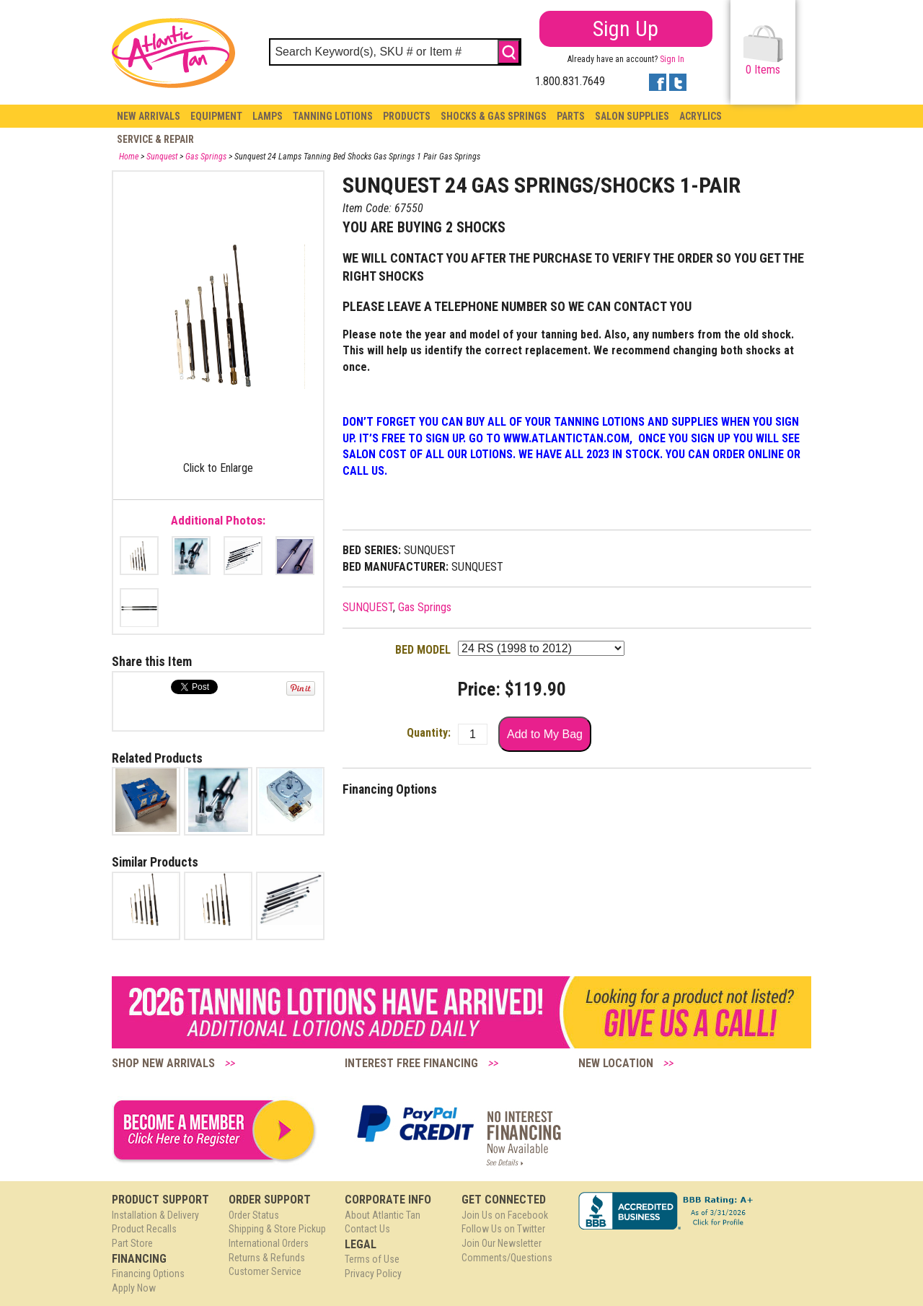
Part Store (132, 1243)
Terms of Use (372, 1259)
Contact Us (367, 1229)
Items (763, 50)
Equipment (216, 116)
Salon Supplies (632, 116)
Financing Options (148, 1273)
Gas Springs (205, 157)
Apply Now (134, 1288)
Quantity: (429, 733)
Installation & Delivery (155, 1215)
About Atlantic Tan (382, 1215)
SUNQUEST (368, 607)
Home (128, 157)
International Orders (269, 1243)
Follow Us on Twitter (503, 1229)
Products (406, 116)
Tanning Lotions (333, 116)
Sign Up (625, 28)
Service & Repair (155, 139)
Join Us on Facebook (505, 1215)
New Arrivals (148, 116)
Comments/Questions (507, 1257)
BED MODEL (423, 650)
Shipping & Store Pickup (277, 1229)
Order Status (254, 1215)
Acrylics (700, 116)
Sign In (672, 59)
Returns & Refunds (267, 1257)
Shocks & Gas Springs (494, 116)
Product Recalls (144, 1229)
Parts (571, 116)
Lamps (267, 116)
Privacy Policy (373, 1273)
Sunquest (161, 157)
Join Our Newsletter (502, 1243)
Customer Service (265, 1271)
